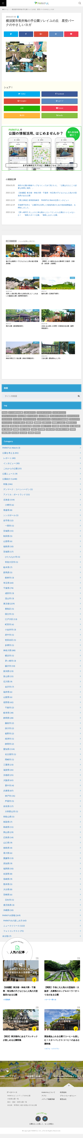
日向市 (9, 900)
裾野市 (9, 733)
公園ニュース (9, 474)
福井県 (7, 692)
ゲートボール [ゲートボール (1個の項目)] (32, 416)
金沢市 (9, 687)
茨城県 (8, 551)
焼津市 (9, 739)
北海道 (9, 500)
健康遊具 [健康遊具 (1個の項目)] (38, 423)
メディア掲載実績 (48, 1104)
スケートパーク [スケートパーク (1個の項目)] (73, 416)
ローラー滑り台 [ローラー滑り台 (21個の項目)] (19, 423)
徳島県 (7, 848)
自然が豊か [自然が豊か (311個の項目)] (6, 433)
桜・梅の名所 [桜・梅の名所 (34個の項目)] (75, 426)
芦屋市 (9, 801)
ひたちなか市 (12, 557)
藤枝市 (9, 723)
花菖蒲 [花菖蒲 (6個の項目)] (31, 433)
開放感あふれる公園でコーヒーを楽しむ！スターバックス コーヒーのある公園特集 (61, 1045)
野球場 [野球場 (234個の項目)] (37, 433)
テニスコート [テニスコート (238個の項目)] (7, 419)
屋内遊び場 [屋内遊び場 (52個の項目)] (14, 426)
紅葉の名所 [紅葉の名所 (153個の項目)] (50, 429)
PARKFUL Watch (11, 448)
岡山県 (8, 832)
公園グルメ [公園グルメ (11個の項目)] (46, 423)
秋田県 (7, 536)
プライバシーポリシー (69, 1101)
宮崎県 (7, 894)
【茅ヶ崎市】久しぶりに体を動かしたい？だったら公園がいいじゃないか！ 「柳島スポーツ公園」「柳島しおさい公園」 (46, 213)
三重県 (8, 765)
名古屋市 (10, 754)
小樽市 (9, 505)
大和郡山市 (11, 811)
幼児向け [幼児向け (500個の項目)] (36, 426)
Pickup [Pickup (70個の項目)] (4, 413)
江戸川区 (11, 619)
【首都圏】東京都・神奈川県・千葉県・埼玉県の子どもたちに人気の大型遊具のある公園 (47, 194)
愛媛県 (8, 858)
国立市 (9, 614)
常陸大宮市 (11, 562)
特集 (7, 484)
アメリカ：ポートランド (16, 494)
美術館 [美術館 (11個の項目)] (72, 429)
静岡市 (9, 744)
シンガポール (10, 515)
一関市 (9, 526)
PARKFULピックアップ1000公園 (17, 1101)
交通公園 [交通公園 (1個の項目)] (29, 423)
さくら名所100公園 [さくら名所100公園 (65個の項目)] (15, 413)
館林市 (9, 577)
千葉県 (8, 588)
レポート (9, 458)
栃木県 (7, 567)
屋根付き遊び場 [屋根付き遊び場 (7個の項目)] (25, 426)
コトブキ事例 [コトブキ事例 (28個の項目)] (43, 416)
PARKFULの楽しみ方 (14, 920)
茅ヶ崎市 (10, 661)
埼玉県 (8, 583)
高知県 (7, 863)
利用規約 (63, 1097)
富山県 (8, 676)
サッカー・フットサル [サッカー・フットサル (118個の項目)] (58, 416)
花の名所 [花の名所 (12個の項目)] (23, 433)
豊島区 (9, 609)
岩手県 (8, 520)
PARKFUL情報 (11, 915)
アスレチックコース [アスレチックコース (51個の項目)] (44, 413)
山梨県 (7, 697)
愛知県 (9, 749)
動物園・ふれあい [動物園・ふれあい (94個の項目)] (59, 423)
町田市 (9, 624)
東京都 (9, 603)
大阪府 (8, 780)
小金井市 (10, 629)
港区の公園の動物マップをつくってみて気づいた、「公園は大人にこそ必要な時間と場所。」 (47, 186)
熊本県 (7, 884)
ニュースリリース (14, 926)
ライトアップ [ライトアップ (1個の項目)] (7, 423)
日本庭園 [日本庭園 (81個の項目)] (56, 426)
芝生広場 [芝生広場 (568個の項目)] (15, 433)
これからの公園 (12, 468)
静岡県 (8, 718)
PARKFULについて (48, 1097)
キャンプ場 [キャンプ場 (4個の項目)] (22, 416)
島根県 (8, 827)
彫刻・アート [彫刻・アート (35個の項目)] (45, 426)
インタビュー (11, 463)
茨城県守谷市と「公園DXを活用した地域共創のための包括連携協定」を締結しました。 (47, 206)
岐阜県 (8, 713)
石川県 (7, 681)
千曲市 (9, 707)
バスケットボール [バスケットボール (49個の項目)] (44, 419)
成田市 (9, 593)
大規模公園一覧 (11, 1104)
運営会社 (63, 1104)
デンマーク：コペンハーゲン (18, 489)
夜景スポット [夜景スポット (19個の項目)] (71, 423)
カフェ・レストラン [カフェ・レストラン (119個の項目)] (9, 416)
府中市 (9, 635)
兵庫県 (8, 791)
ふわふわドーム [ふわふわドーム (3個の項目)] (29, 413)
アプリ (44, 1101)
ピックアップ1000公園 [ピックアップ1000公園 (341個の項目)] (60, 419)
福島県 (8, 546)
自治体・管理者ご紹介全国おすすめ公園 (21, 1110)
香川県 (7, 853)
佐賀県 (7, 874)
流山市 (9, 598)
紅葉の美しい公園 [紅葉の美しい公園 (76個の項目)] (62, 429)
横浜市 (9, 655)
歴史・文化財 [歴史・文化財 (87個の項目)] (24, 429)
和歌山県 (8, 816)
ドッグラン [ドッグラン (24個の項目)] (17, 419)
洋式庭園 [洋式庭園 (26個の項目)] (41, 429)
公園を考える (10, 453)
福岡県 (8, 868)
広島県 (8, 837)
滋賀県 (8, 770)
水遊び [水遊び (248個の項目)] (34, 429)
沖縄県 (8, 910)
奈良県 (8, 806)
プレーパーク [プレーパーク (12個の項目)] (74, 419)
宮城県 (8, 531)
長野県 (8, 702)
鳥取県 (7, 822)
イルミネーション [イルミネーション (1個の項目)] (59, 413)
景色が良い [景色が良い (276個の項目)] (64, 426)
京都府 (8, 775)
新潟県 (8, 671)
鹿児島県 (8, 905)
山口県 (7, 842)
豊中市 (9, 785)
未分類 (6, 936)
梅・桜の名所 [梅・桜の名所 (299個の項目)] (7, 429)
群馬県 (7, 572)
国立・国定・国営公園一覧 (16, 1107)
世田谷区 (10, 640)
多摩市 (9, 645)
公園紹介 (9, 479)
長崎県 (7, 879)
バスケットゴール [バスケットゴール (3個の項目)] (29, 419)
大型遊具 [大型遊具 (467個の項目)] (5, 426)
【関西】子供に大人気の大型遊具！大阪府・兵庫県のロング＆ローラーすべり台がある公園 (61, 993)
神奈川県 (9, 650)
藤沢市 (10, 666)
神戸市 (10, 796)
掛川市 (9, 728)
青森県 (7, 510)
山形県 (7, 541)
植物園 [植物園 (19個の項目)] (16, 429)
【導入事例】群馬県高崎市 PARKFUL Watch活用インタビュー (43, 200)
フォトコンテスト (13, 931)
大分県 (7, 889)
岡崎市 (9, 759)
